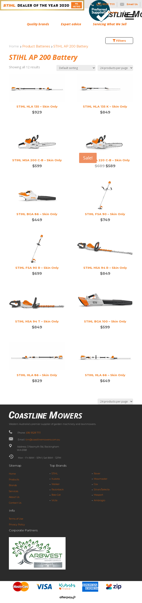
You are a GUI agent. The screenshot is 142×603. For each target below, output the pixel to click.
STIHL (55, 473)
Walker (56, 484)
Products (14, 479)
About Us (14, 497)
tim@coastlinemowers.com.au (43, 439)
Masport (98, 494)
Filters (119, 41)
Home (14, 46)
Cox (96, 484)
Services (13, 491)
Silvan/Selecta (102, 489)
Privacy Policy (17, 524)
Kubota (56, 478)
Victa (54, 500)
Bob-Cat (56, 494)
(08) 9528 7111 (33, 432)
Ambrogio (99, 500)
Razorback (58, 489)
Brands (13, 485)
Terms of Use (16, 518)
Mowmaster (100, 478)
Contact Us (15, 502)
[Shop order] (76, 68)
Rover (97, 473)
